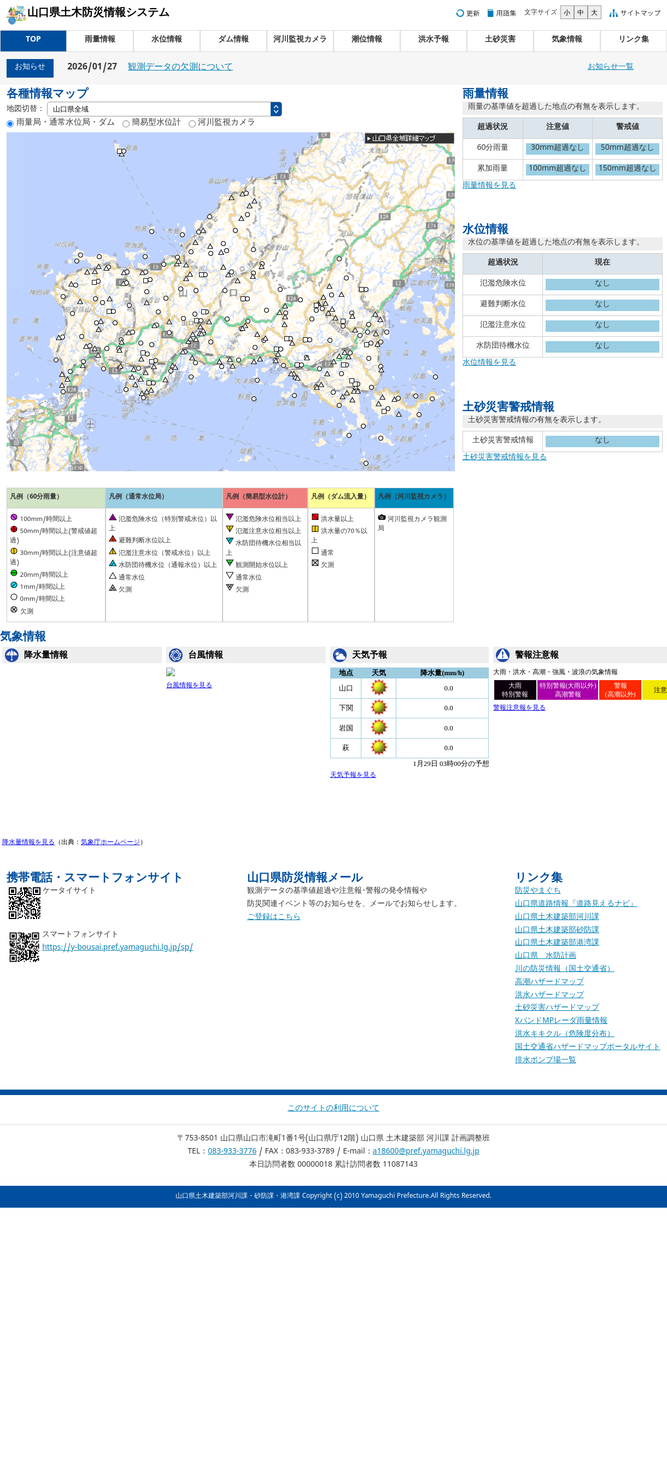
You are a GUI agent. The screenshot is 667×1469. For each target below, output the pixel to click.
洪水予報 (433, 41)
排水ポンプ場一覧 (545, 1061)
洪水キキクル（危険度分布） (565, 1035)
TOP (33, 41)
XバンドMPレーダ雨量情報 (561, 1022)
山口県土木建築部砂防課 (557, 931)
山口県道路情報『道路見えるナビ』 (576, 905)
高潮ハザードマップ (549, 983)
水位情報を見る (489, 364)
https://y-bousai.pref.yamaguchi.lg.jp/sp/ (117, 949)
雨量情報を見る (489, 187)
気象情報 (567, 41)
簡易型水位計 (155, 123)
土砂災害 (500, 41)
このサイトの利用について (333, 1109)
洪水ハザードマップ (549, 996)
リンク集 (633, 41)
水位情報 (166, 41)
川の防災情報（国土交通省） (565, 970)
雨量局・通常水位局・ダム (64, 123)
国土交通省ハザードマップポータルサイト (587, 1048)
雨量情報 (100, 41)
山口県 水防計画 (545, 957)
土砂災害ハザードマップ (557, 1009)
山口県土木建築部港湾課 (557, 944)
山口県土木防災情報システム (98, 14)
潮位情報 (367, 41)
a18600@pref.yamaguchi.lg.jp (426, 1153)
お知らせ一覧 (611, 68)
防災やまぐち (538, 892)
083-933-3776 (232, 1153)
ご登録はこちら (274, 918)
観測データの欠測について (180, 68)
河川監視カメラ (300, 41)
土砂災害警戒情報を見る (505, 458)
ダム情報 (233, 41)
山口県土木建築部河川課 (557, 918)
